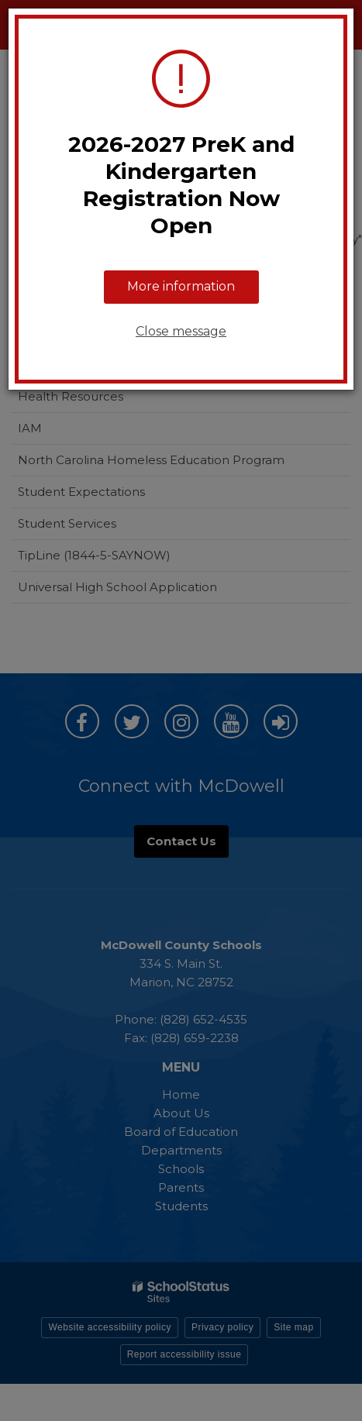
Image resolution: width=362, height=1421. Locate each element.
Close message (181, 331)
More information (181, 286)
